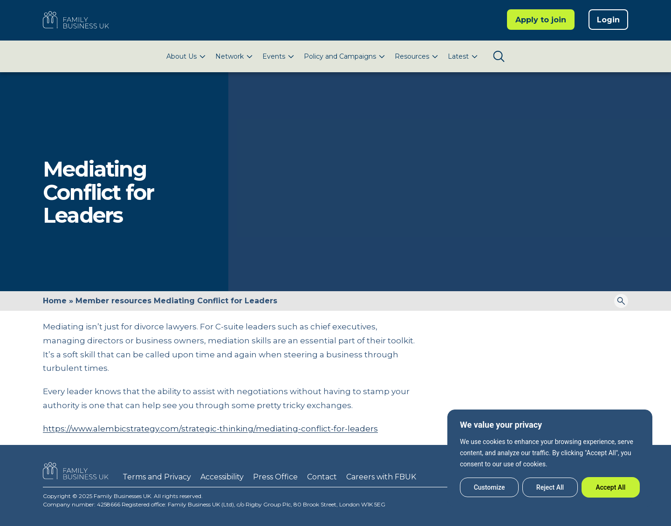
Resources (412, 56)
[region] (549, 458)
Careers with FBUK (381, 476)
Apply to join (540, 19)
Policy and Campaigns (340, 56)
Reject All (550, 487)
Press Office (275, 476)
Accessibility (222, 476)
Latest (458, 56)
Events (273, 56)
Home (55, 300)
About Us (181, 56)
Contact (322, 476)
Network (229, 56)
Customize (489, 487)
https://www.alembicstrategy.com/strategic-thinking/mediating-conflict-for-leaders (210, 428)
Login (608, 19)
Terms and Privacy (157, 476)
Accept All (610, 487)
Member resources (113, 300)
